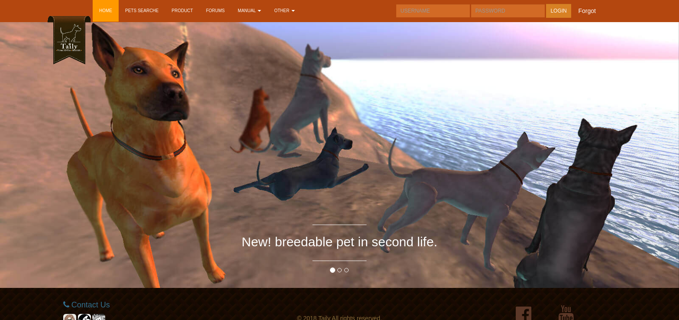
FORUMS (215, 10)
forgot (587, 10)
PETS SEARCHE (141, 10)
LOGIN (558, 11)
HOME (105, 10)
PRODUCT (182, 10)
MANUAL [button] (249, 10)
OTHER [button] (284, 10)
